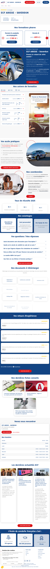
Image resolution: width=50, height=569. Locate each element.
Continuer (39, 115)
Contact (31, 196)
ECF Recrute (40, 554)
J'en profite (12, 42)
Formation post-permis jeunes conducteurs (13, 94)
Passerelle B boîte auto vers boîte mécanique (13, 103)
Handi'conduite (13, 98)
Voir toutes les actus (25, 525)
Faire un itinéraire (16, 432)
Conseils (27, 553)
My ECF (27, 551)
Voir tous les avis (25, 371)
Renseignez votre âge (39, 107)
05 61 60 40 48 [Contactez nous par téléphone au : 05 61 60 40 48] (5, 428)
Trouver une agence (41, 553)
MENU (46, 2)
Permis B (13, 108)
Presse (39, 556)
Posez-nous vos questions (25, 263)
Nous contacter (30, 2)
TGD (26, 554)
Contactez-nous (32, 82)
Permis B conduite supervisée (13, 118)
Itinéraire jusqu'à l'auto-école (10, 167)
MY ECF (38, 2)
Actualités (40, 557)
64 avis (11, 9)
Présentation (40, 551)
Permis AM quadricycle (13, 124)
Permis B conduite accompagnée (13, 113)
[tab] (3, 90)
